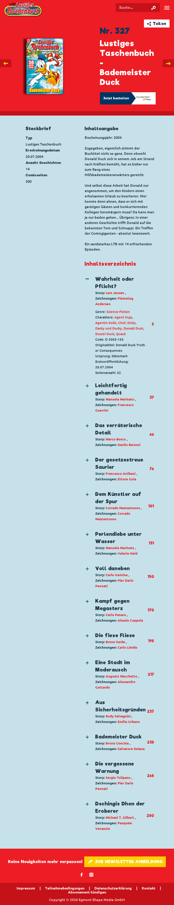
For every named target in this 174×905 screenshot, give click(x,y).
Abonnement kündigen (87, 892)
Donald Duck (133, 328)
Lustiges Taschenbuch (23, 9)
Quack (121, 334)
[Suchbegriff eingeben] (141, 7)
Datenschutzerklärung (113, 888)
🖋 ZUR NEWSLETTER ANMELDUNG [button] (125, 861)
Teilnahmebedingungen (64, 888)
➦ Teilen (156, 23)
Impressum (26, 888)
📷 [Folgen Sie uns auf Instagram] (91, 874)
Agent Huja (123, 317)
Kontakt (148, 888)
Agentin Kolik (105, 323)
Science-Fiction (118, 312)
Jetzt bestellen (116, 98)
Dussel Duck (104, 334)
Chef (122, 323)
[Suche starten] (153, 7)
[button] (115, 291)
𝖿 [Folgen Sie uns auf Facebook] (81, 874)
